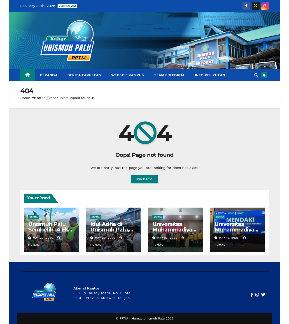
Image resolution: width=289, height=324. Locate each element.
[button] (256, 75)
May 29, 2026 (43, 237)
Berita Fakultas (84, 75)
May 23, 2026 (167, 237)
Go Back (144, 179)
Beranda (49, 75)
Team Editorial (169, 75)
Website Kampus (127, 75)
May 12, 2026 (229, 237)
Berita (34, 216)
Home (25, 98)
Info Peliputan (210, 75)
